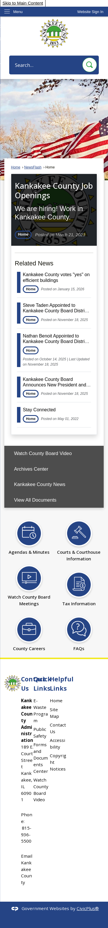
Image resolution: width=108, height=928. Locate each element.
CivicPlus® (88, 908)
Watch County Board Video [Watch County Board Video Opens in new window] (43, 453)
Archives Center (31, 469)
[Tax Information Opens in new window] (79, 586)
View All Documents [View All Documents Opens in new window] (35, 500)
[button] (89, 65)
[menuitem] (54, 453)
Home (15, 167)
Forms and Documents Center (40, 758)
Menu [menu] (18, 12)
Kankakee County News (39, 484)
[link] (90, 12)
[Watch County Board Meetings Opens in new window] (29, 582)
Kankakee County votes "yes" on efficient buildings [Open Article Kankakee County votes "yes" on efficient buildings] (56, 277)
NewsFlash (32, 167)
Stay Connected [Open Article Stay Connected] (39, 409)
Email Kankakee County (26, 869)
